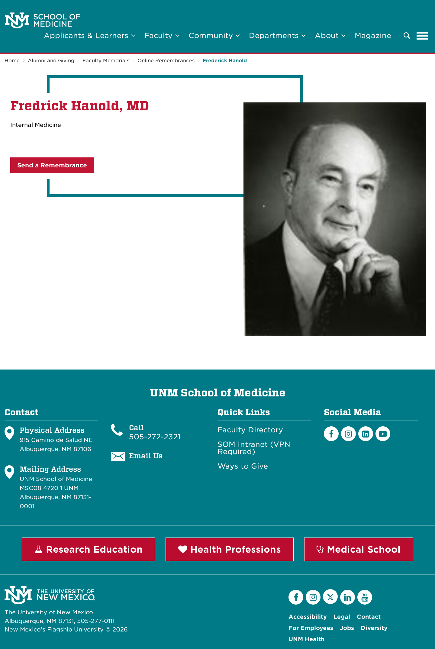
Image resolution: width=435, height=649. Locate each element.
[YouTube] (364, 597)
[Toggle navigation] (422, 35)
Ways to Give (243, 466)
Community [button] (214, 35)
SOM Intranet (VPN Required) (254, 448)
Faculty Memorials (105, 60)
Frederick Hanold (225, 60)
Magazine (373, 35)
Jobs (347, 628)
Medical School (359, 549)
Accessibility (307, 616)
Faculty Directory (250, 430)
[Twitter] (330, 596)
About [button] (330, 35)
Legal (342, 616)
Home (12, 60)
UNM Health (306, 639)
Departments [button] (277, 35)
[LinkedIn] (365, 433)
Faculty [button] (161, 35)
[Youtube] (382, 433)
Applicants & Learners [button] (89, 35)
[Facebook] (331, 433)
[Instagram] (348, 433)
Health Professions (229, 549)
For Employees (310, 628)
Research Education (88, 549)
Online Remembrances (166, 60)
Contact (369, 616)
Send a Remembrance (52, 165)
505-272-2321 (154, 436)
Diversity (374, 628)
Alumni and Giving (51, 60)
